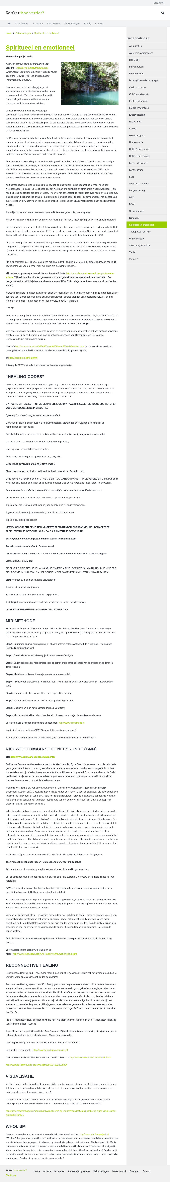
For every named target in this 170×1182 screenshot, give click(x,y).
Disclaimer (11, 1175)
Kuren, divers (136, 170)
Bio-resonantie (136, 73)
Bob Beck (134, 60)
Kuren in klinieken (138, 163)
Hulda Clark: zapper (139, 149)
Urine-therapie (136, 238)
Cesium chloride (137, 87)
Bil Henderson (136, 67)
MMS (132, 197)
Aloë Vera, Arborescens (141, 53)
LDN (131, 177)
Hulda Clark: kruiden (139, 156)
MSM (132, 204)
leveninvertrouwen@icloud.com (61, 954)
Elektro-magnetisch (139, 108)
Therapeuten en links (140, 231)
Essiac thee (135, 121)
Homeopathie (136, 142)
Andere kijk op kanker (79, 1171)
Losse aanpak (119, 1171)
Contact (146, 1171)
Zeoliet (132, 252)
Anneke (47, 1171)
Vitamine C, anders (139, 183)
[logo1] (25, 12)
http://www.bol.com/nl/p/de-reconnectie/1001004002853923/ (36, 1065)
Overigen (134, 1171)
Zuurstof (133, 259)
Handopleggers (137, 135)
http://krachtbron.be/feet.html (22, 358)
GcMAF (133, 128)
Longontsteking (137, 190)
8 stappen (59, 1171)
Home (37, 1171)
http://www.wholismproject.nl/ (94, 1134)
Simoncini (134, 218)
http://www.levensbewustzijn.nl (28, 954)
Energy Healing (137, 115)
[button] (163, 13)
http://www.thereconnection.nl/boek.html (90, 1057)
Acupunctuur (135, 46)
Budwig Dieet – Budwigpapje (143, 80)
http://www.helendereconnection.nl (50, 1050)
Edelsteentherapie (138, 101)
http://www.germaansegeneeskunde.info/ (32, 757)
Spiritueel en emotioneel (141, 225)
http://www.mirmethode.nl (71, 723)
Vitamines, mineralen (140, 245)
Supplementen (136, 211)
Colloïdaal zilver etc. (139, 94)
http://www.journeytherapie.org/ (32, 68)
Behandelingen (101, 1171)
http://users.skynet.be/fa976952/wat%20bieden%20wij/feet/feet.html (49, 346)
